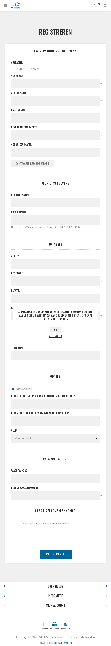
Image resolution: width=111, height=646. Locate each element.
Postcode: (17, 273)
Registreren (55, 554)
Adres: (15, 256)
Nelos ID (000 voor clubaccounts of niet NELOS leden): (44, 396)
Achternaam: (19, 93)
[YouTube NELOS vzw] (54, 624)
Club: (14, 430)
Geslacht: (17, 62)
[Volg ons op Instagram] (65, 624)
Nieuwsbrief (24, 389)
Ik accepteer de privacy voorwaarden (45, 523)
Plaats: (15, 290)
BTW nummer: (19, 212)
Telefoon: (17, 348)
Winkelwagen (98, 4)
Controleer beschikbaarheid (33, 163)
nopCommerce (63, 642)
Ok (55, 329)
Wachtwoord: (19, 470)
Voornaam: (17, 76)
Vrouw (34, 68)
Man (19, 68)
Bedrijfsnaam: (20, 195)
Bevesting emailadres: (24, 127)
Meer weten (55, 336)
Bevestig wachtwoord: (25, 488)
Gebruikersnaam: (21, 144)
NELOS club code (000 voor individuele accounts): (41, 413)
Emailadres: (18, 110)
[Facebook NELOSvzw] (43, 624)
